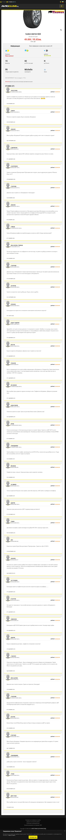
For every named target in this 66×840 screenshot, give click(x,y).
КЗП (41, 825)
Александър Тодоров (13, 322)
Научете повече (11, 835)
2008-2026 (36, 828)
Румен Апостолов (12, 90)
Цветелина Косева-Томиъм (15, 245)
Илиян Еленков (11, 304)
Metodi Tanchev (11, 656)
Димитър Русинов (12, 580)
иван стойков (11, 226)
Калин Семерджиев (12, 445)
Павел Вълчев (11, 716)
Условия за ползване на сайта (33, 820)
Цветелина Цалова (12, 678)
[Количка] (60, 2)
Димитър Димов (11, 484)
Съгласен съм (33, 837)
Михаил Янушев (11, 735)
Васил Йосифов (11, 466)
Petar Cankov (11, 110)
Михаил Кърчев (11, 599)
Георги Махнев (11, 558)
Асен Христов (11, 344)
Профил (4, 2)
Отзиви (10, 2)
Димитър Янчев (11, 285)
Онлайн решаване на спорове (31, 825)
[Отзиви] (7, 2)
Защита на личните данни (33, 821)
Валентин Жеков (12, 385)
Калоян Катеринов (12, 166)
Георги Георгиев (11, 186)
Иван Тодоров (11, 503)
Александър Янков (12, 405)
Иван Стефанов (11, 363)
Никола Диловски (12, 147)
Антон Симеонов (12, 619)
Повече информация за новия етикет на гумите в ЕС (40, 46)
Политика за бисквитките (33, 823)
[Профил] (0, 2)
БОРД (39, 34)
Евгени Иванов (11, 129)
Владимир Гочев (12, 796)
